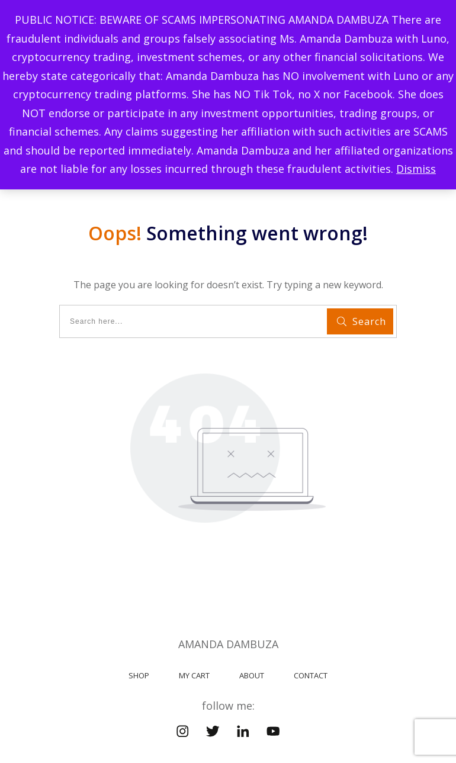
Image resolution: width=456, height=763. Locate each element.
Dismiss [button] (416, 169)
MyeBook (308, 725)
